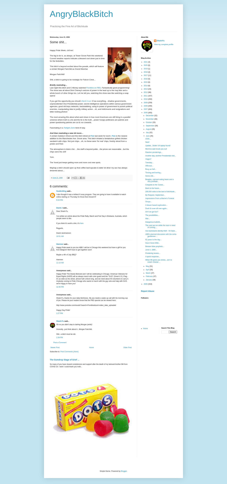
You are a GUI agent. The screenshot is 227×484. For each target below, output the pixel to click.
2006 (146, 113)
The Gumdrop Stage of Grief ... (64, 360)
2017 (146, 75)
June (148, 136)
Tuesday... (149, 163)
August (149, 129)
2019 (146, 69)
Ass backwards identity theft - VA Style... (160, 231)
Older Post (127, 347)
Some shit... (149, 176)
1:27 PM (59, 313)
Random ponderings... (153, 152)
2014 (146, 86)
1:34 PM (59, 337)
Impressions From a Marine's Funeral (159, 198)
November (150, 119)
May (148, 266)
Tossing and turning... (153, 173)
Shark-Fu (60, 321)
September (150, 126)
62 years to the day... (153, 240)
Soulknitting (61, 191)
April (148, 270)
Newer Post (55, 347)
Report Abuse (147, 291)
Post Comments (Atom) (69, 352)
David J (59, 208)
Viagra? (148, 159)
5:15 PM (59, 200)
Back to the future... (152, 188)
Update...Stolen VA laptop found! (157, 146)
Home (91, 347)
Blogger (124, 471)
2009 (146, 103)
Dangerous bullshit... (153, 222)
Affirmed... (149, 166)
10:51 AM (60, 236)
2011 (146, 96)
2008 (146, 106)
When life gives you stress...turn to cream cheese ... (158, 261)
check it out (86, 101)
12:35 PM (60, 287)
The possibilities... (152, 215)
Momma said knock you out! (156, 149)
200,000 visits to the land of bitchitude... (160, 192)
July (147, 132)
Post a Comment (59, 343)
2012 (146, 92)
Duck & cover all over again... (156, 208)
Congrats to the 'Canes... (154, 185)
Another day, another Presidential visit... (160, 156)
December (150, 116)
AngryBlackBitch (81, 14)
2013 (146, 89)
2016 (146, 79)
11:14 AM (60, 263)
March (148, 273)
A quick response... (152, 257)
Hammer (59, 244)
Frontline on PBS (93, 88)
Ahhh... (148, 139)
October (149, 122)
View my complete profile (163, 44)
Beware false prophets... (154, 246)
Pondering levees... (152, 253)
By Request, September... (155, 195)
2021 (146, 62)
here (82, 223)
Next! (147, 142)
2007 (146, 109)
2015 (146, 82)
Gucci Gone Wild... (152, 243)
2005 (146, 284)
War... (147, 219)
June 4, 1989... (151, 250)
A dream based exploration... (156, 205)
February (149, 276)
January (149, 280)
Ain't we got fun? (151, 212)
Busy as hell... (150, 169)
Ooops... (148, 202)
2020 (146, 65)
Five (92, 136)
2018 (146, 72)
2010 (146, 99)
